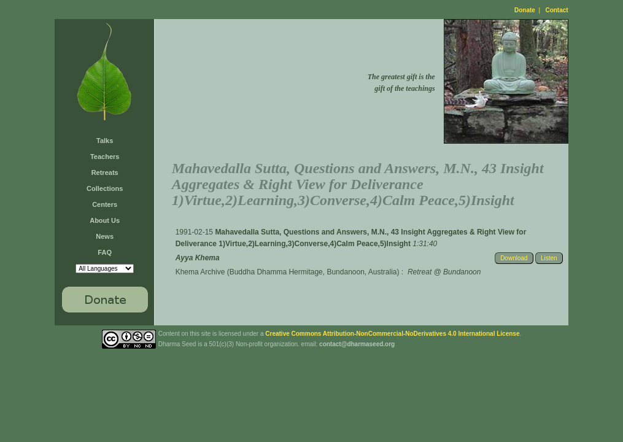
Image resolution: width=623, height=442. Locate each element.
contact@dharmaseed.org (357, 344)
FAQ (105, 252)
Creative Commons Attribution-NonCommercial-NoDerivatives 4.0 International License (392, 333)
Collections (105, 188)
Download (513, 258)
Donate (524, 10)
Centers (104, 204)
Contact (556, 10)
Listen (549, 258)
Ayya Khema (198, 258)
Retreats (104, 172)
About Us (105, 220)
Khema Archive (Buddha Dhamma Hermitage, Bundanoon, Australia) (288, 272)
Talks (104, 140)
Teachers (105, 156)
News (105, 236)
